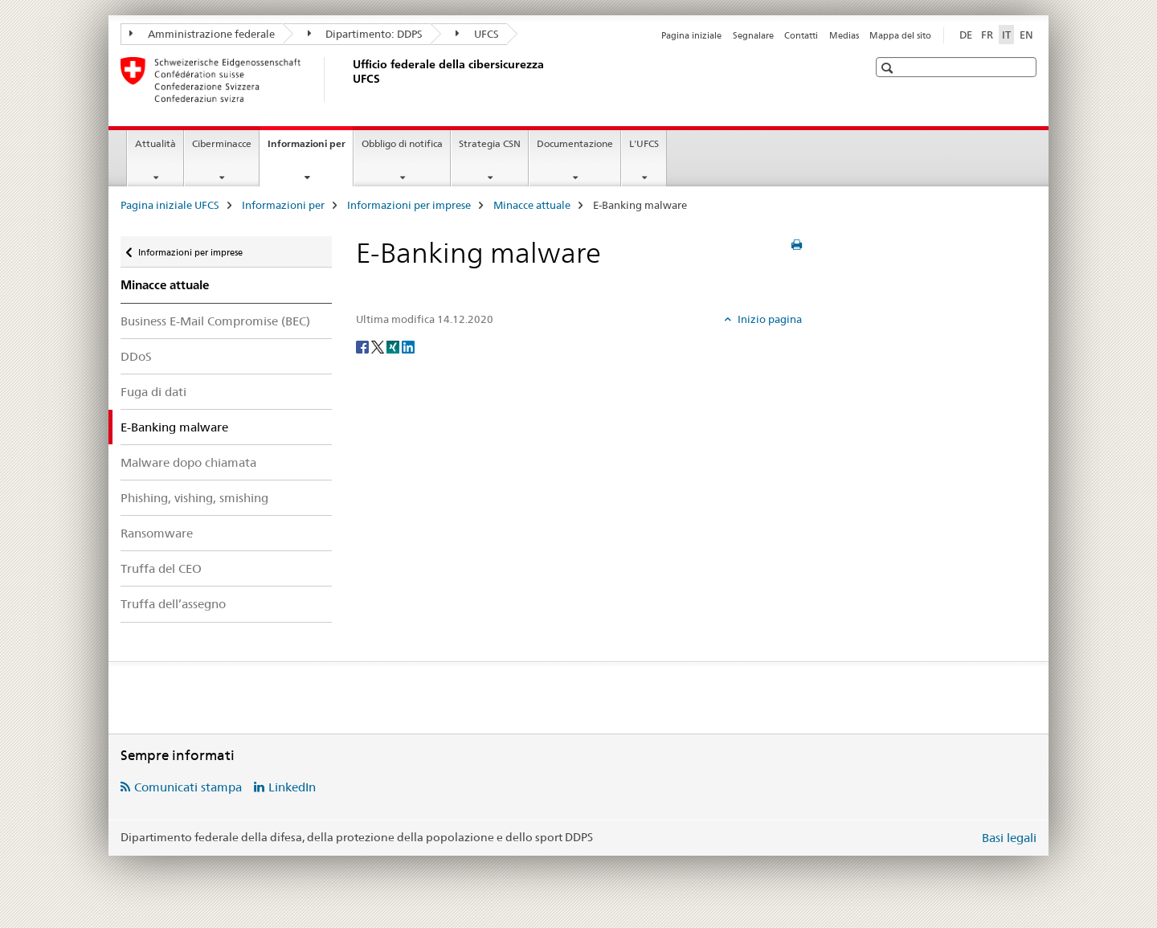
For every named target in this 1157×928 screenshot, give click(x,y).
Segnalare (753, 35)
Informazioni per (310, 149)
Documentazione (575, 143)
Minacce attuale (531, 204)
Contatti (801, 35)
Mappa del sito (900, 35)
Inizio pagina (768, 319)
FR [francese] (987, 34)
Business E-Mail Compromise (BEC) (215, 321)
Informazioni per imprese (409, 204)
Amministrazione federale (202, 33)
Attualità (155, 143)
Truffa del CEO (161, 568)
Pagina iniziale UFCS (170, 204)
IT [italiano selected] (1006, 34)
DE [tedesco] (965, 34)
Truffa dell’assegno (173, 603)
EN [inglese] (1026, 34)
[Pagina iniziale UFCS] (349, 79)
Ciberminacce (221, 143)
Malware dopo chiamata (188, 462)
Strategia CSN (490, 143)
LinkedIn (292, 787)
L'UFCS (644, 143)
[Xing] (394, 346)
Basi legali (1009, 837)
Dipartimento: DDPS (365, 33)
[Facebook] (363, 346)
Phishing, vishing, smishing (194, 497)
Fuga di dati (153, 391)
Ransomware (157, 533)
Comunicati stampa (188, 787)
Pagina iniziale (691, 35)
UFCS (477, 33)
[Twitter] (378, 346)
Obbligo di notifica (402, 143)
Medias (844, 35)
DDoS (136, 356)
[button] (889, 68)
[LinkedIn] (408, 346)
